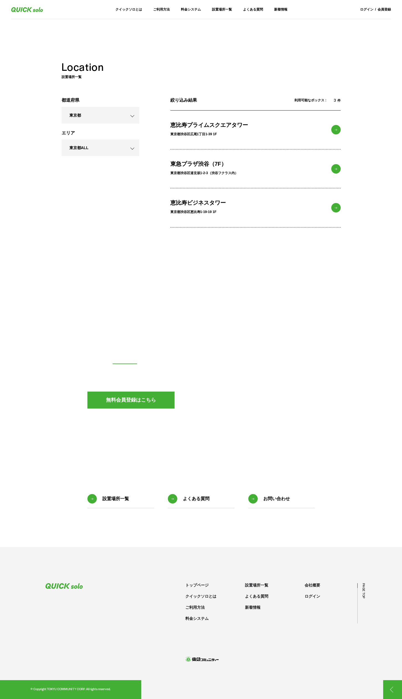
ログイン (366, 9)
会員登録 (384, 9)
